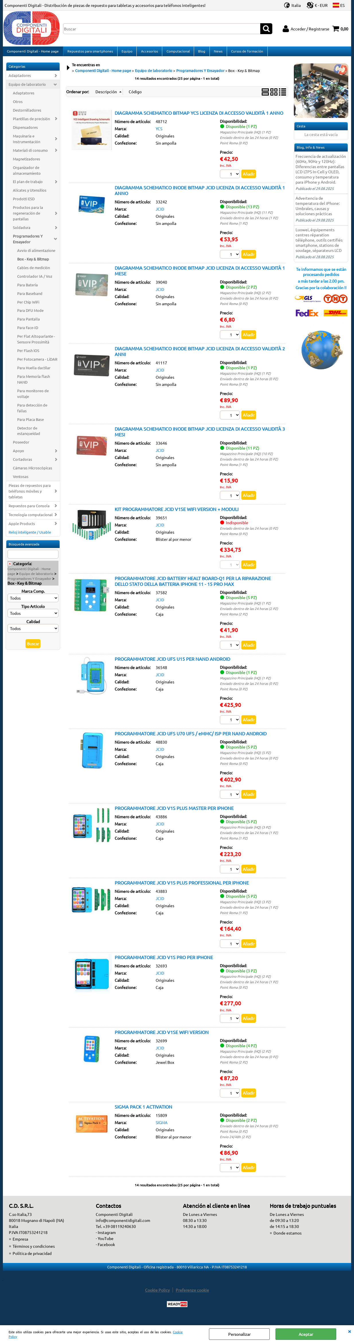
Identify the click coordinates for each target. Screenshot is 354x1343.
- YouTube (105, 1242)
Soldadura (21, 230)
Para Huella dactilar (33, 370)
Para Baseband (29, 296)
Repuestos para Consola (29, 508)
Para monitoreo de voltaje (33, 396)
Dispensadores (25, 130)
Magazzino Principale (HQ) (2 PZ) (245, 296)
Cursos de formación (245, 52)
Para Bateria (27, 287)
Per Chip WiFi (28, 305)
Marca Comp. (33, 594)
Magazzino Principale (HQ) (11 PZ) (246, 215)
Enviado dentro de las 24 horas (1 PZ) (249, 221)
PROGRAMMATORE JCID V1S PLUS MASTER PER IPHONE (174, 812)
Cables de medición (33, 270)
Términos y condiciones (34, 1250)
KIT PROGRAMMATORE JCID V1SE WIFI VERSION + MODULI (176, 513)
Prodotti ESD (24, 202)
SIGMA (161, 1126)
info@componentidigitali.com (123, 1224)
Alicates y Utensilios (29, 193)
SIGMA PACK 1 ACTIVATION (143, 1111)
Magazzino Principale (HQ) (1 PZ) (245, 135)
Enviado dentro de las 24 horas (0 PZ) (249, 140)
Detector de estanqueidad (28, 434)
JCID (160, 212)
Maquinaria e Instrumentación (26, 142)
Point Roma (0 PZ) (234, 146)
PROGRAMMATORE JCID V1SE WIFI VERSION (162, 1036)
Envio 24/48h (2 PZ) (235, 1141)
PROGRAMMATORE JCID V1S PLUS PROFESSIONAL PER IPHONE (182, 887)
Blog (200, 52)
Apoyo (18, 454)
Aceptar (306, 1334)
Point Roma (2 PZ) (234, 618)
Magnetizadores (26, 162)
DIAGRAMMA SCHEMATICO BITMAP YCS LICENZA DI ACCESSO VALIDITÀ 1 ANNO (199, 116)
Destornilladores (27, 113)
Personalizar (239, 1334)
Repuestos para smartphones (90, 52)
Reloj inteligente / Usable (30, 535)
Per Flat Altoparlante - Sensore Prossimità (36, 342)
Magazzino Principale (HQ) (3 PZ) (245, 831)
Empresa (20, 1243)
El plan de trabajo (28, 184)
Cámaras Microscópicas (32, 471)
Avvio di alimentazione (36, 253)
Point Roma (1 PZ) (234, 226)
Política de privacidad (32, 1257)
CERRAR (349, 1331)
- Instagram (106, 1236)
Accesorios (148, 52)
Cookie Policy (157, 1294)
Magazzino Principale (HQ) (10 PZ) (246, 457)
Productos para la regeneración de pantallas (28, 216)
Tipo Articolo (33, 609)
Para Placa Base (30, 422)
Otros (18, 104)
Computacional (177, 52)
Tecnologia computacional (31, 517)
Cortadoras (22, 462)
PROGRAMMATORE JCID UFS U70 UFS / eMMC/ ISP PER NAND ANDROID (191, 737)
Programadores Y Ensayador (28, 242)
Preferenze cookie (192, 1294)
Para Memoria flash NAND (33, 382)
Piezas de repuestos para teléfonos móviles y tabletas (30, 494)
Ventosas (20, 479)
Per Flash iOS (28, 353)
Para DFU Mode (30, 313)
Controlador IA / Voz (34, 279)
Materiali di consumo (30, 153)
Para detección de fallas (32, 411)
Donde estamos (287, 1237)
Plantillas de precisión (31, 121)
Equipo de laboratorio (27, 87)
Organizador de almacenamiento (27, 173)
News (216, 52)
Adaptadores (20, 78)
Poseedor (21, 445)
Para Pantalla (28, 322)
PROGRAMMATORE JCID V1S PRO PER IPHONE (164, 961)
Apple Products (22, 526)
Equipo (126, 52)
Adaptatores (23, 96)
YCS (159, 131)
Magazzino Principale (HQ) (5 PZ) (245, 756)
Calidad (33, 624)
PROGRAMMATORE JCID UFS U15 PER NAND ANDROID (172, 662)
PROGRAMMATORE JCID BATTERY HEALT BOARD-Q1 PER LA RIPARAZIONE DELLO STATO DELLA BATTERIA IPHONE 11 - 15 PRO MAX (193, 585)
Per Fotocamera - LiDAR (37, 362)
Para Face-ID (27, 331)
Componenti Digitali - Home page (33, 52)
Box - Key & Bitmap (33, 262)
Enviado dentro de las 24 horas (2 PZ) (249, 612)
